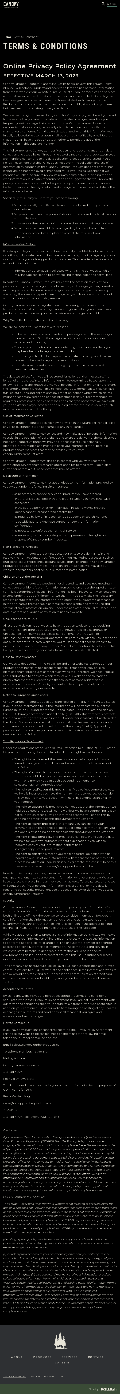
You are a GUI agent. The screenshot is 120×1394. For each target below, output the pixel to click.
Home (8, 37)
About (17, 1356)
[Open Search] (103, 4)
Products (42, 1356)
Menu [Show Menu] (111, 4)
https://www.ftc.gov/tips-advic (22, 1294)
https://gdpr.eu (13, 1178)
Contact (96, 1356)
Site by (103, 1389)
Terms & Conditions (14, 1376)
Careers (62, 1362)
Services (70, 1356)
